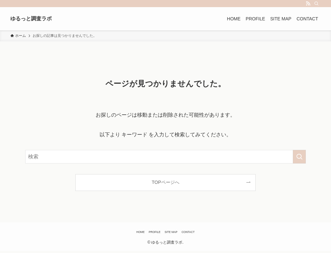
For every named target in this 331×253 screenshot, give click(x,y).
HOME (127, 233)
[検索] (316, 3)
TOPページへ (165, 182)
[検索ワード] (165, 156)
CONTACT (200, 233)
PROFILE (149, 233)
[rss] (308, 3)
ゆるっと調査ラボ (42, 19)
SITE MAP (174, 233)
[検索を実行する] (299, 156)
